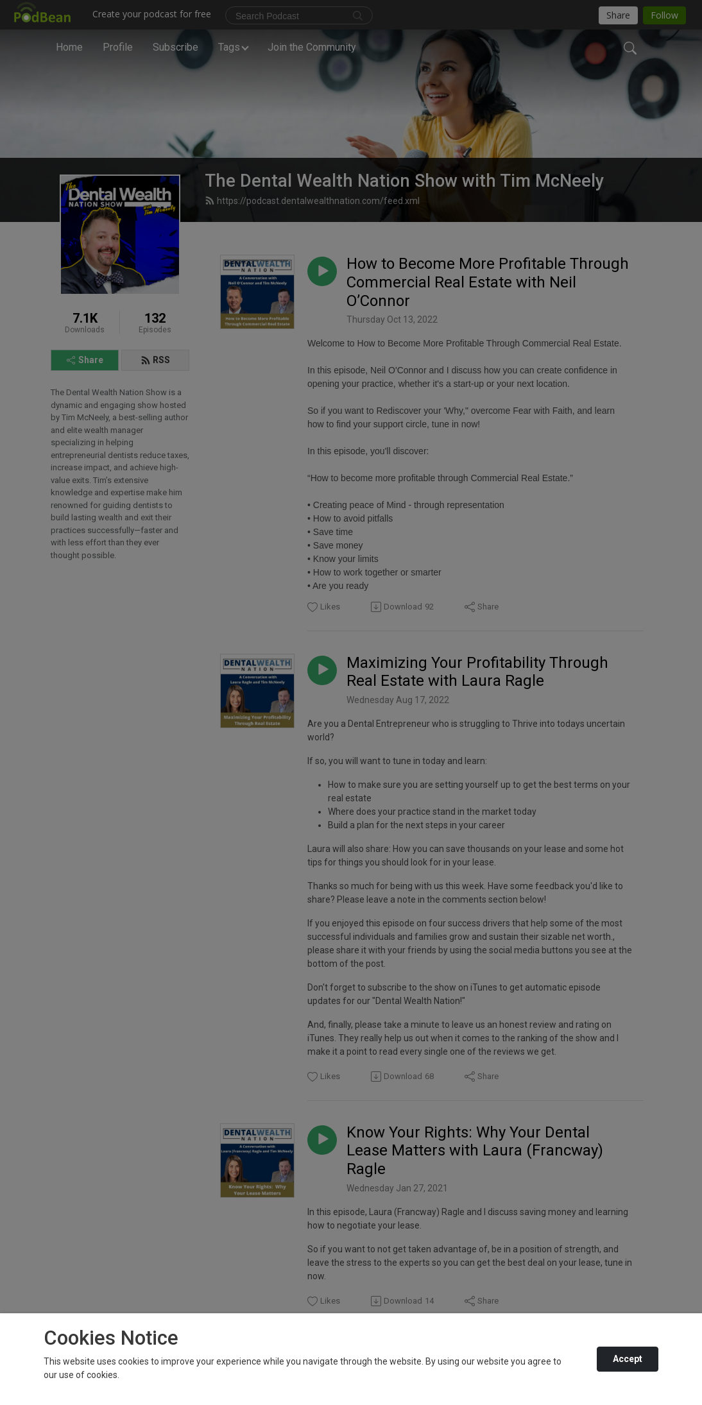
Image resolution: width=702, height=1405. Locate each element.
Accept (627, 1359)
